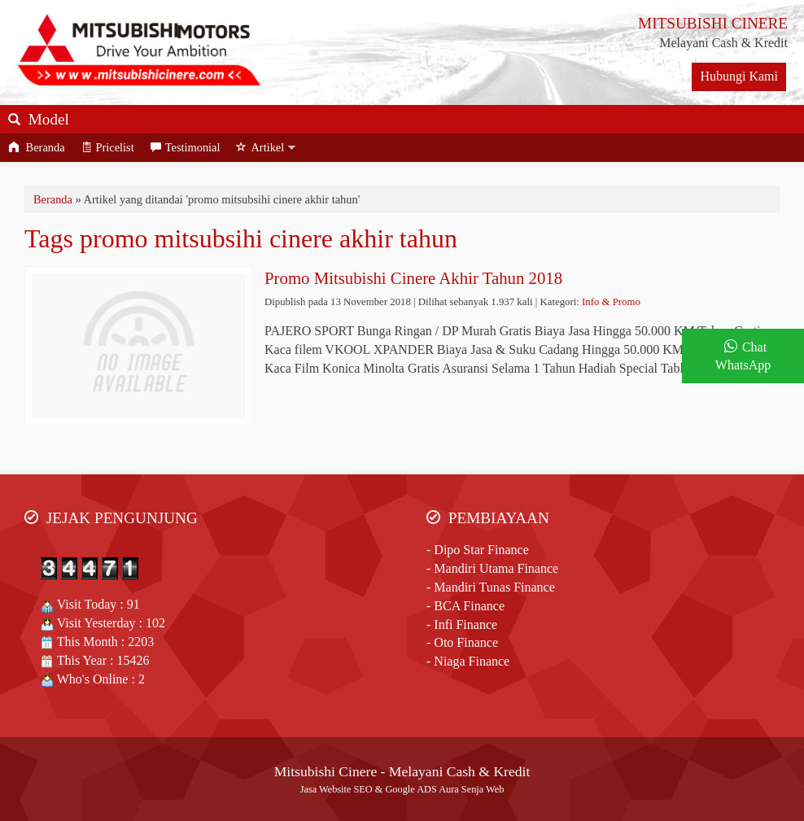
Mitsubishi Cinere (326, 771)
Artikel (260, 147)
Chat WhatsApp (743, 356)
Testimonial (186, 147)
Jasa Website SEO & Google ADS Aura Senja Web (402, 789)
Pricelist (107, 147)
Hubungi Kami (739, 76)
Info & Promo (611, 302)
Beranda (36, 147)
